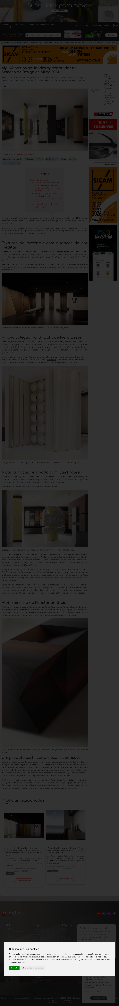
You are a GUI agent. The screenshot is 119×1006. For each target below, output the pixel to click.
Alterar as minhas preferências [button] (32, 968)
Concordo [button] (14, 968)
